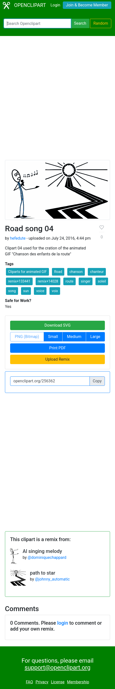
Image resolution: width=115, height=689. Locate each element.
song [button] (12, 291)
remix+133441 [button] (19, 281)
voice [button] (40, 291)
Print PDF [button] (57, 348)
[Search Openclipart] (37, 23)
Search (80, 23)
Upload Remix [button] (57, 359)
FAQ (29, 682)
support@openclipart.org (57, 667)
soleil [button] (102, 281)
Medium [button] (74, 336)
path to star (42, 573)
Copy (97, 381)
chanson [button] (76, 272)
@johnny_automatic (52, 579)
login (62, 623)
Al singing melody (42, 551)
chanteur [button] (97, 272)
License (58, 682)
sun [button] (26, 291)
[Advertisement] (57, 100)
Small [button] (53, 336)
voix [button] (55, 291)
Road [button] (58, 272)
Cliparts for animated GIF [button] (27, 272)
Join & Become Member (87, 5)
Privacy (42, 682)
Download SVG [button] (58, 325)
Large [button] (95, 336)
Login (55, 5)
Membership (78, 682)
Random (100, 23)
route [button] (69, 281)
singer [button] (85, 281)
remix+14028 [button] (48, 281)
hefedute (17, 238)
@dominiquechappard (47, 557)
